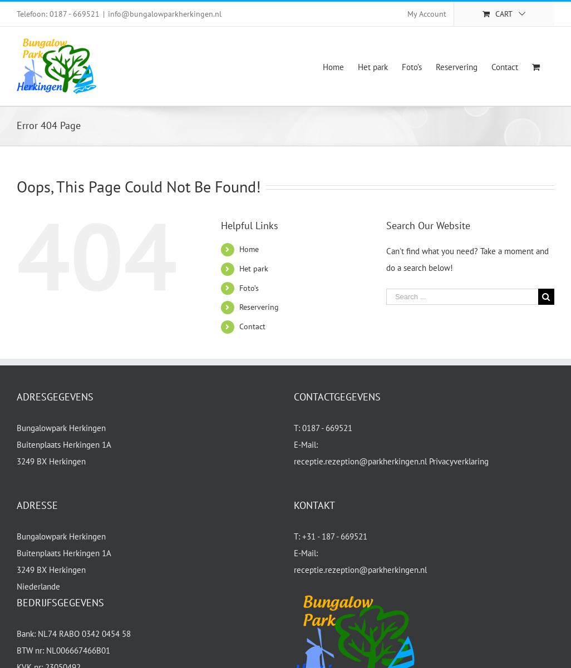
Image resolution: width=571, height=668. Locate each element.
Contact (252, 326)
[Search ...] (462, 297)
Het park (253, 269)
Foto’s (249, 288)
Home (249, 249)
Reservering (259, 307)
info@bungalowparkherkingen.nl (164, 14)
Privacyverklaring (459, 461)
